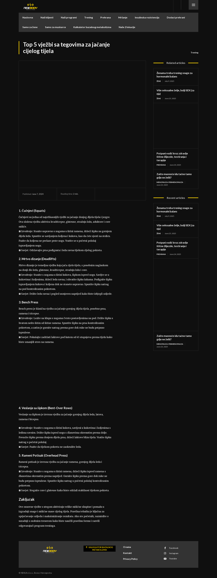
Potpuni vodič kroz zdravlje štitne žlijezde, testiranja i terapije (173, 157)
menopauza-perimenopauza (171, 182)
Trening (194, 52)
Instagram (174, 554)
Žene (159, 81)
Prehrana (162, 165)
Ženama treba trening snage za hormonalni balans (175, 74)
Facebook (174, 548)
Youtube (174, 559)
